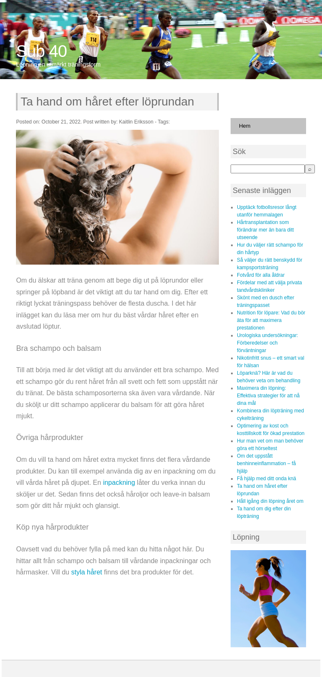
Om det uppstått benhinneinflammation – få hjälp (266, 463)
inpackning (119, 482)
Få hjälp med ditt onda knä (266, 478)
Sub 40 (41, 51)
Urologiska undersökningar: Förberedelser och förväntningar (267, 342)
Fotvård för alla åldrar (261, 275)
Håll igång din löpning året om (270, 501)
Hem (244, 126)
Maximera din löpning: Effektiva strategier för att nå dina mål (268, 395)
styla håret (86, 572)
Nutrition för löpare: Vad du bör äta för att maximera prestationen (271, 320)
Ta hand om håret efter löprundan (107, 101)
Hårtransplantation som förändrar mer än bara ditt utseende (265, 229)
